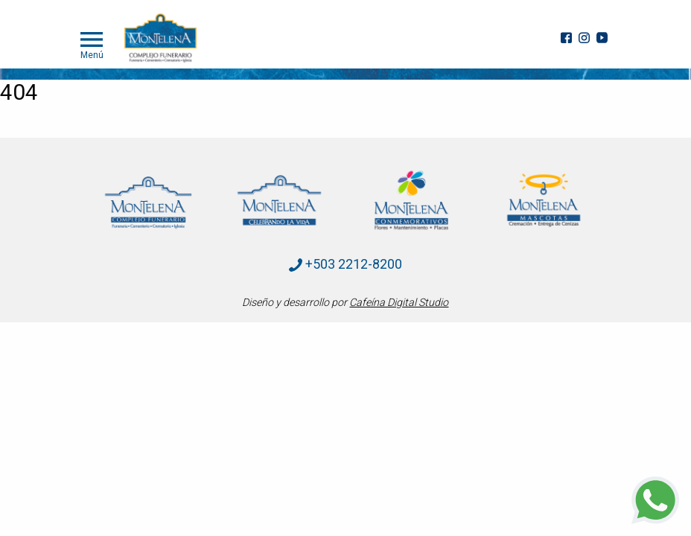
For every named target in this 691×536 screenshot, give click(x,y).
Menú (92, 44)
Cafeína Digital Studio (398, 302)
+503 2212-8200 (345, 264)
